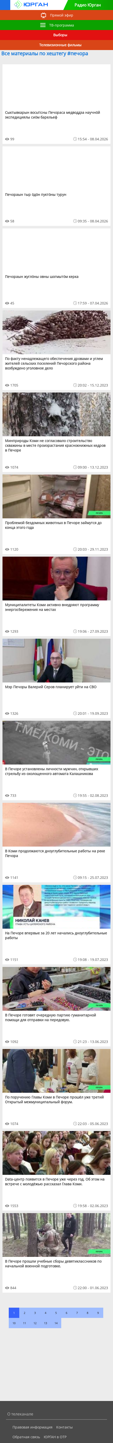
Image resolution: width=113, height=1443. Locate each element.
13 (45, 1323)
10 (14, 1323)
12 (35, 1323)
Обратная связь (26, 1436)
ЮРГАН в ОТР (55, 1436)
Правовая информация (32, 1427)
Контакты (64, 1427)
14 (56, 1323)
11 (24, 1323)
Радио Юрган (87, 5)
